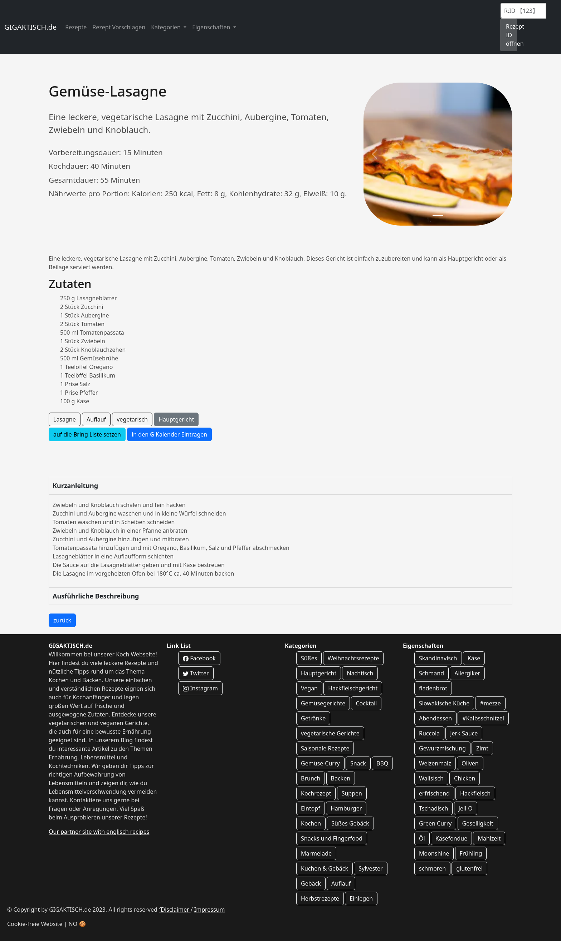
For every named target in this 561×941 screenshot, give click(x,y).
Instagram (200, 688)
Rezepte (76, 27)
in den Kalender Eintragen (169, 434)
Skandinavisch (438, 658)
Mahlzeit (489, 838)
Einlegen (361, 898)
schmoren (432, 868)
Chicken (464, 778)
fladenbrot (433, 688)
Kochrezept (316, 793)
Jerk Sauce (464, 733)
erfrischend (434, 793)
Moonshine (434, 853)
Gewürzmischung (442, 748)
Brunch (310, 778)
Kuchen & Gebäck (324, 868)
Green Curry (435, 823)
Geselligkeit (477, 823)
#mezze (490, 703)
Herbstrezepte (320, 898)
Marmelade (316, 853)
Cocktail (366, 703)
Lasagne (64, 419)
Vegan (309, 688)
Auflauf (96, 419)
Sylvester (370, 868)
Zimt (482, 748)
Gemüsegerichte (323, 703)
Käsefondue (451, 838)
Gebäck (311, 883)
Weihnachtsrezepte (353, 658)
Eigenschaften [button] (211, 27)
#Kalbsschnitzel (483, 718)
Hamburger (346, 808)
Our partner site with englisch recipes (99, 832)
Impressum (209, 909)
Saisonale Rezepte (325, 748)
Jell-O (466, 808)
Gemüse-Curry (320, 763)
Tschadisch (433, 808)
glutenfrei (469, 868)
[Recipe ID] (523, 11)
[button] (375, 154)
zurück (62, 620)
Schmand (431, 673)
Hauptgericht (176, 419)
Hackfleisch (475, 793)
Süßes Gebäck (350, 823)
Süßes (309, 658)
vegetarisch (132, 419)
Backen (341, 778)
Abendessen (435, 718)
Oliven (470, 763)
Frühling (471, 853)
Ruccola (429, 733)
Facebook (199, 658)
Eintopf (310, 808)
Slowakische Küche (444, 703)
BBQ (382, 763)
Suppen (352, 793)
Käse (474, 658)
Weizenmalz (435, 763)
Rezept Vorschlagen (118, 27)
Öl (422, 838)
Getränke (313, 718)
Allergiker (467, 673)
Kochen (311, 823)
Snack (358, 763)
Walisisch (431, 778)
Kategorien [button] (166, 27)
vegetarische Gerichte (330, 733)
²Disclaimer (175, 909)
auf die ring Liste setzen (87, 434)
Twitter (196, 673)
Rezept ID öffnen (511, 35)
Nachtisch (360, 673)
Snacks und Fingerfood (331, 838)
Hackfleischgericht (352, 688)
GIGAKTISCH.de (30, 27)
